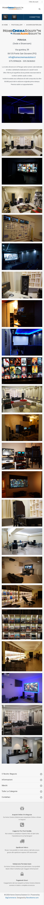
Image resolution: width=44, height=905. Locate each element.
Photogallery (17, 25)
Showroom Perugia (33, 25)
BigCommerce (11, 898)
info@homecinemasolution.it (22, 57)
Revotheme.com (32, 898)
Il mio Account (34, 2)
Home (6, 25)
